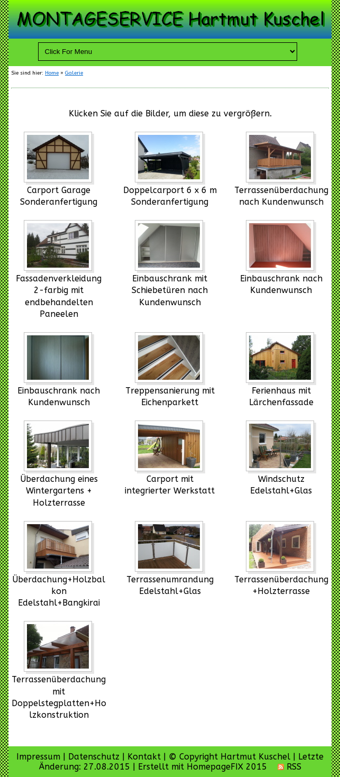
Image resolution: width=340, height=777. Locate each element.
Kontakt (144, 757)
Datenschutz (94, 757)
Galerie (74, 73)
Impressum (38, 757)
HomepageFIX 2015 (227, 767)
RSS (289, 767)
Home (52, 73)
